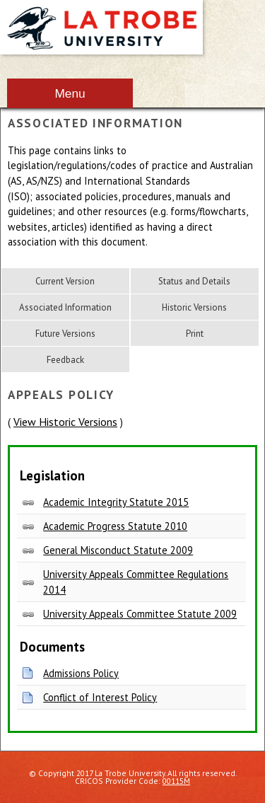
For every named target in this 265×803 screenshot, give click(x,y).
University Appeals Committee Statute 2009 (140, 613)
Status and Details (194, 281)
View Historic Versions (65, 422)
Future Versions (65, 334)
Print (195, 334)
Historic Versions (194, 307)
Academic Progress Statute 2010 (115, 526)
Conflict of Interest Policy (100, 697)
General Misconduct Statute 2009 (118, 550)
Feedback (65, 360)
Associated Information (65, 307)
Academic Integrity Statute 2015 (116, 502)
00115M (176, 780)
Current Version (65, 281)
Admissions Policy (81, 673)
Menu (69, 93)
